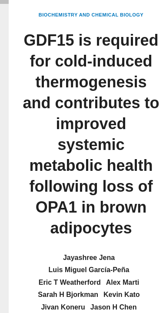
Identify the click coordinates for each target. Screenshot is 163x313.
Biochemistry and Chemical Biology (91, 14)
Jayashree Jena (89, 257)
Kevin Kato (121, 294)
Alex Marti (122, 282)
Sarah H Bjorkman (68, 294)
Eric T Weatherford (70, 282)
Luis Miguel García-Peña (89, 269)
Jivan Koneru (63, 307)
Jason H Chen (113, 307)
